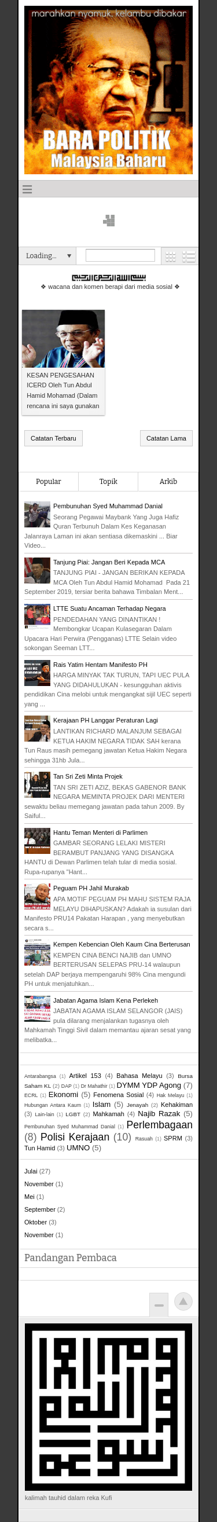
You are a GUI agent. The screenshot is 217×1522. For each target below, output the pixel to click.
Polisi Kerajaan (75, 1137)
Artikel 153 (85, 1075)
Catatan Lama (166, 438)
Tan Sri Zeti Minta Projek (88, 776)
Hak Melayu (171, 1095)
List (189, 256)
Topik (108, 482)
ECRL (31, 1095)
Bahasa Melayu (139, 1075)
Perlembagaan (160, 1125)
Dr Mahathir (94, 1086)
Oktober (35, 1222)
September (40, 1209)
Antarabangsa (40, 1076)
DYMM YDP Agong (148, 1085)
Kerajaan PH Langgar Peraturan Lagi (105, 720)
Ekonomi (63, 1094)
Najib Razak (159, 1113)
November (39, 1183)
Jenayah (137, 1105)
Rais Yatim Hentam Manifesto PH (100, 664)
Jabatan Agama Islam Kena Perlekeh (105, 1000)
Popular (48, 482)
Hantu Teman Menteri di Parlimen (100, 832)
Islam (102, 1104)
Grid (170, 256)
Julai (31, 1171)
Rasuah (144, 1139)
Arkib (168, 482)
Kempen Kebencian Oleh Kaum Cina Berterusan (121, 944)
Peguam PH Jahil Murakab (91, 888)
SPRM (173, 1138)
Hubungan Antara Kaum (52, 1105)
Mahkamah (108, 1113)
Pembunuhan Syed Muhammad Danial (108, 506)
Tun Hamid (39, 1148)
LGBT (72, 1114)
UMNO (78, 1147)
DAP (66, 1086)
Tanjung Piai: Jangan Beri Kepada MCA (109, 562)
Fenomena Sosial (118, 1094)
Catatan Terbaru (53, 438)
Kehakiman (177, 1104)
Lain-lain (44, 1114)
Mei (29, 1196)
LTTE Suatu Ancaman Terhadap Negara (109, 608)
